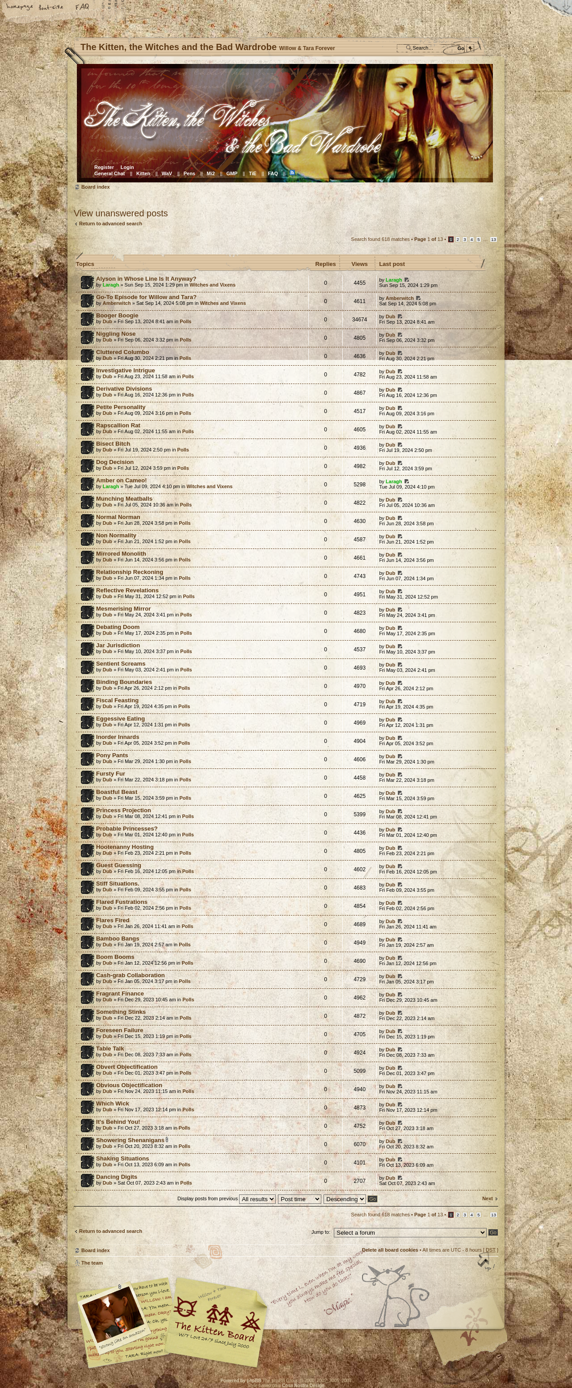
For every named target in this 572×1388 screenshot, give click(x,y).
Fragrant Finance (120, 993)
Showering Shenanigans (130, 1140)
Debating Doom (117, 627)
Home (20, 8)
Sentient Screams (121, 663)
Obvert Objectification (127, 1066)
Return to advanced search (110, 223)
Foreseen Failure (119, 1030)
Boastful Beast (116, 792)
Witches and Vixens (212, 284)
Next (487, 1198)
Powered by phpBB (240, 1380)
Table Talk (110, 1048)
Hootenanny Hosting (125, 847)
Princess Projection (123, 810)
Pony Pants (112, 755)
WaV (167, 173)
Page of (428, 239)
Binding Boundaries (124, 682)
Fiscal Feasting (117, 700)
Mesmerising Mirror (123, 608)
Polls (185, 321)
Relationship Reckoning (129, 572)
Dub (107, 321)
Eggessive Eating (120, 718)
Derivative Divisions (124, 388)
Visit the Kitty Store (471, 1342)
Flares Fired (113, 920)
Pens (189, 173)
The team (92, 1263)
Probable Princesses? (127, 828)
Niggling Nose (116, 333)
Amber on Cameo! (121, 480)
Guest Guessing (118, 865)
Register (104, 167)
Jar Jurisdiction (118, 645)
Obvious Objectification (129, 1085)
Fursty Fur (110, 773)
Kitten (143, 173)
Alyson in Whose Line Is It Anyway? (146, 278)
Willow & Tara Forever (216, 1319)
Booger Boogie (117, 315)
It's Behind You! (118, 1121)
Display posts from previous (226, 1198)
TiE (253, 173)
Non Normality (116, 535)
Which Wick (112, 1103)
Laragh (111, 284)
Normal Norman (118, 517)
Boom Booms (115, 956)
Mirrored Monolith (121, 553)
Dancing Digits (116, 1176)
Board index (285, 123)
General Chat (109, 173)
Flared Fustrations (121, 902)
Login (127, 167)
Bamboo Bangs (117, 938)
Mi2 (211, 173)
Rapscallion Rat (118, 425)
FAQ (82, 8)
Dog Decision (115, 462)
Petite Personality (121, 407)
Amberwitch (117, 303)
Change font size (51, 8)
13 (493, 239)
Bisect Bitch (113, 443)
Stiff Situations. (117, 883)
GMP (231, 173)
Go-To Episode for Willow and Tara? (146, 297)
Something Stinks (121, 1011)
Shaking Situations (122, 1158)
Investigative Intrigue (125, 370)
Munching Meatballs (124, 498)
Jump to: (320, 1232)
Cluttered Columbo (122, 352)
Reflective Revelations (127, 590)
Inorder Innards (117, 737)
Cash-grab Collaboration (130, 975)
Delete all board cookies (390, 1250)
